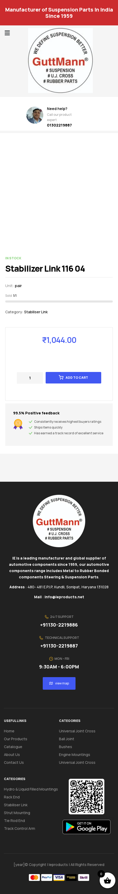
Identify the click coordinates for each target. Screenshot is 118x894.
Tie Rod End (14, 820)
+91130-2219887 (59, 646)
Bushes (65, 746)
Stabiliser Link (36, 311)
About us (12, 754)
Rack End (12, 796)
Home (9, 730)
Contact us (14, 762)
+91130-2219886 (59, 625)
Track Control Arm (19, 828)
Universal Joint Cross (77, 730)
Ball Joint (66, 738)
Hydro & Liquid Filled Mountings (31, 789)
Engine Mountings (74, 754)
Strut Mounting (17, 812)
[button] (7, 33)
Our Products (15, 738)
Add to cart (77, 377)
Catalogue (16, 747)
